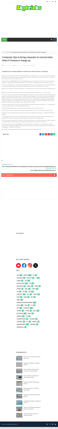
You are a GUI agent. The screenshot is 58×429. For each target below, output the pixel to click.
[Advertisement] (29, 25)
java (29, 291)
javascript (19, 294)
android (26, 275)
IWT (23, 291)
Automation (20, 278)
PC (9, 52)
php (18, 308)
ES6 (30, 283)
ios (17, 291)
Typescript (19, 321)
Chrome (19, 280)
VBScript (34, 321)
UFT (27, 321)
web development (21, 324)
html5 (33, 289)
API (33, 275)
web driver (32, 324)
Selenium (19, 316)
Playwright (26, 308)
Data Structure (20, 283)
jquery (35, 294)
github (36, 286)
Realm (29, 313)
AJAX (18, 275)
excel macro (20, 286)
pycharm (19, 310)
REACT (34, 310)
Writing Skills (20, 327)
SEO (27, 316)
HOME (4, 39)
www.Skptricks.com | (12, 424)
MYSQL (18, 305)
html (26, 289)
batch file (29, 278)
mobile (18, 300)
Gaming (28, 286)
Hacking (19, 289)
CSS (26, 280)
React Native (20, 313)
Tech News (32, 319)
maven (25, 297)
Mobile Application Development (24, 302)
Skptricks (5, 52)
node (26, 305)
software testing (21, 319)
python (27, 310)
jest (28, 294)
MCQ (32, 297)
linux (18, 297)
